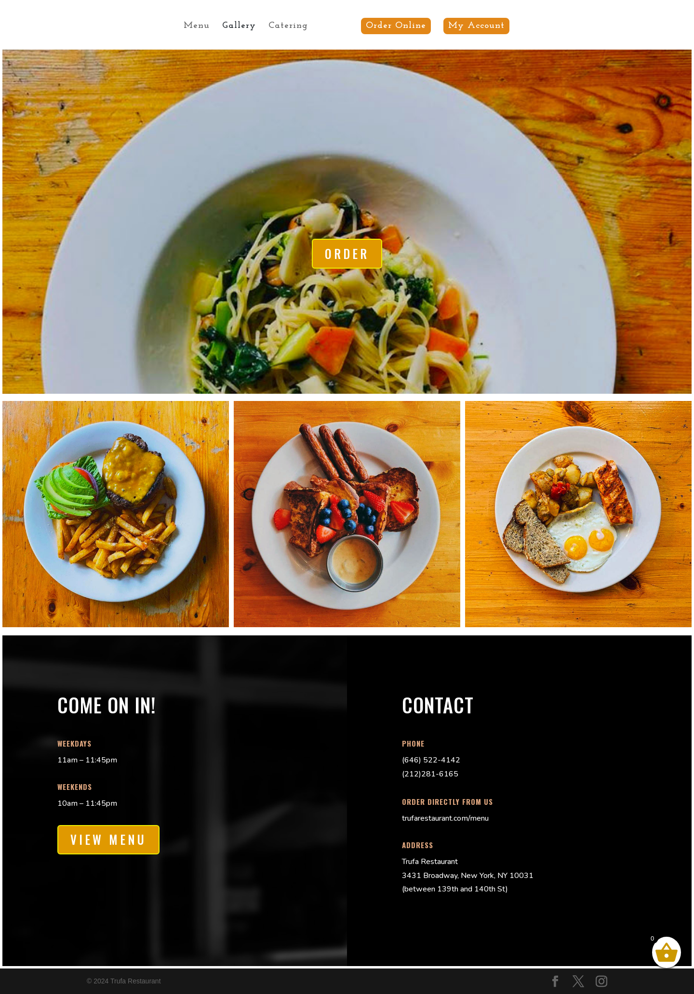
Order (347, 253)
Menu (200, 26)
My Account (473, 25)
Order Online (392, 25)
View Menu (108, 839)
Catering (291, 26)
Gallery (242, 26)
